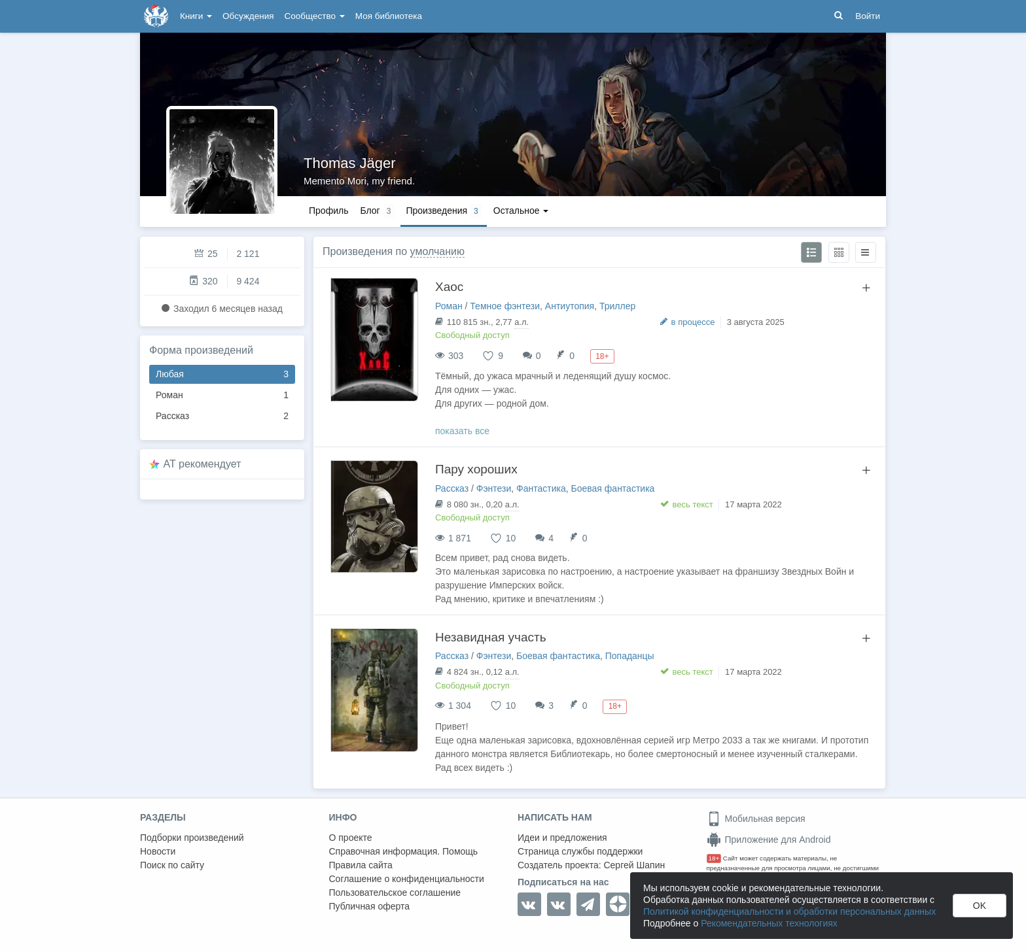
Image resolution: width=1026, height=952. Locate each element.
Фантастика (541, 488)
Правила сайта (361, 865)
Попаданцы (629, 656)
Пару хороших (476, 469)
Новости (157, 851)
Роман (222, 395)
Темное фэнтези (505, 306)
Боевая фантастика (613, 488)
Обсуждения (248, 16)
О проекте (350, 837)
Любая (222, 374)
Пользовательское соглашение (395, 892)
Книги (196, 16)
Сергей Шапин (634, 865)
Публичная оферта (369, 906)
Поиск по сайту (172, 865)
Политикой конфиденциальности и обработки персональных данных (789, 911)
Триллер (617, 306)
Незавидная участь (490, 637)
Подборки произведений (192, 837)
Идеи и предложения (562, 837)
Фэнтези (494, 488)
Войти (867, 16)
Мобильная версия (756, 818)
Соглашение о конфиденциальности (406, 879)
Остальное (521, 210)
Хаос (449, 287)
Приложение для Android (769, 839)
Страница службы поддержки (580, 851)
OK (979, 905)
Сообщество (315, 16)
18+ (714, 858)
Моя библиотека (388, 16)
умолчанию (437, 251)
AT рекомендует (202, 463)
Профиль (328, 210)
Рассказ (222, 416)
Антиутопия (569, 306)
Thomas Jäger (350, 163)
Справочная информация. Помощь (403, 851)
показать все (462, 431)
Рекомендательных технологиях (769, 923)
